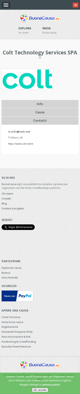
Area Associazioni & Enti (16, 336)
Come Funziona (11, 317)
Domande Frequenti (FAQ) (17, 331)
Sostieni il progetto (13, 208)
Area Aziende (10, 277)
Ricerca (6, 272)
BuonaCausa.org (11, 184)
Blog (4, 203)
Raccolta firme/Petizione (16, 346)
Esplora (25, 28)
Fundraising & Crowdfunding (19, 341)
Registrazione (10, 326)
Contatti (6, 198)
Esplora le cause (11, 268)
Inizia (46, 28)
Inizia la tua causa (12, 322)
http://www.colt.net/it (20, 143)
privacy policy (51, 384)
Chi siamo (7, 193)
